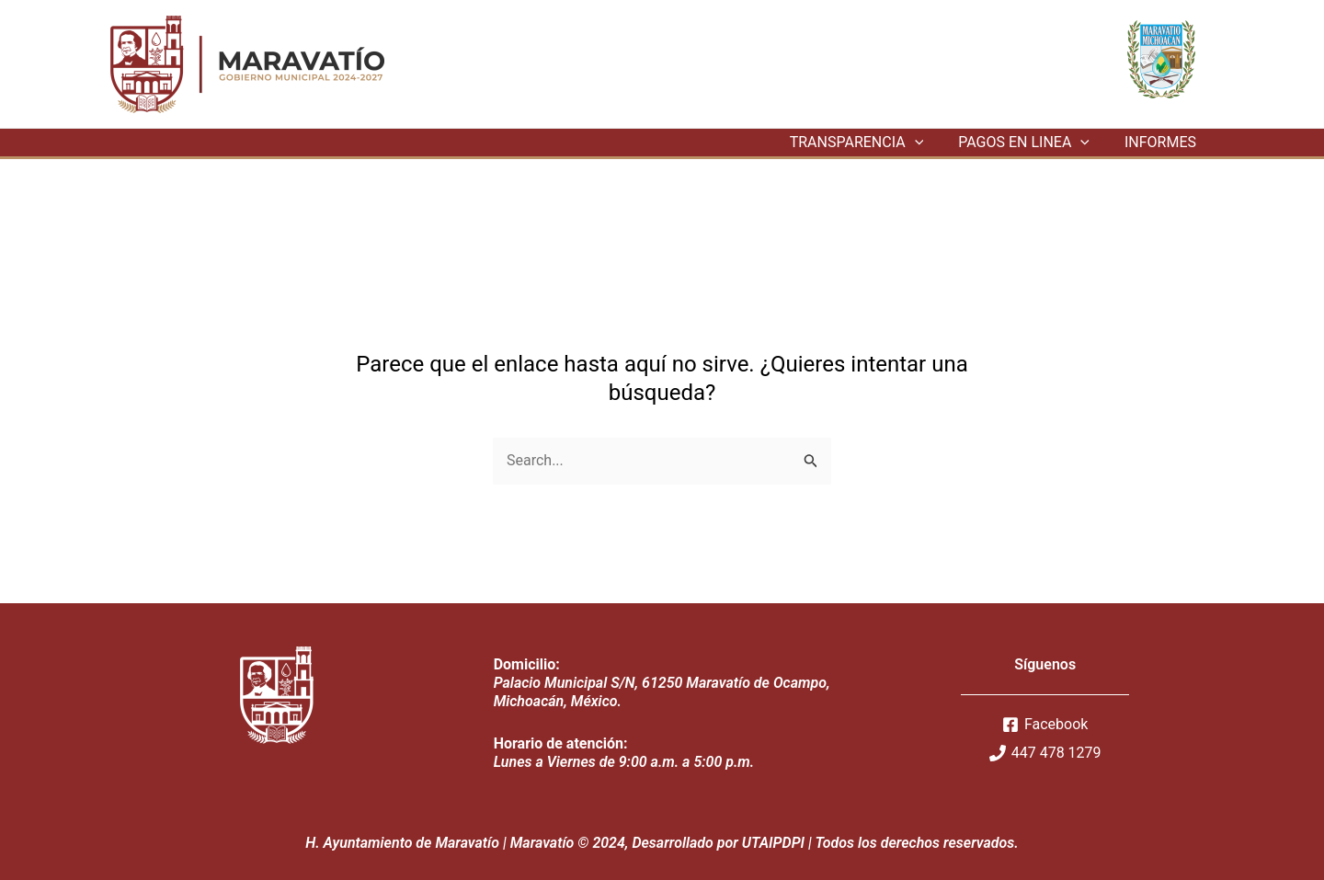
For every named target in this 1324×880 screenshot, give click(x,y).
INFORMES (1163, 142)
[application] (928, 142)
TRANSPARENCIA (871, 142)
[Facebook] (1045, 724)
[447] (1045, 753)
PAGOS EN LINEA (1032, 142)
